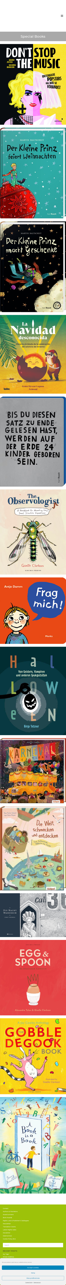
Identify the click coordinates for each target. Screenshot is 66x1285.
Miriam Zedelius (8, 1257)
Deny (33, 1273)
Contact (5, 1208)
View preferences (33, 1278)
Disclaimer (6, 1233)
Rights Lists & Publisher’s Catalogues (16, 1220)
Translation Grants (9, 1227)
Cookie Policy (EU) (9, 1239)
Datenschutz (37, 1282)
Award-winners (8, 1214)
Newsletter (7, 1224)
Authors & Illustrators (10, 1211)
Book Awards (7, 1217)
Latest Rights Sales (9, 1230)
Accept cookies (33, 1268)
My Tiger (6, 1254)
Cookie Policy (29, 1282)
